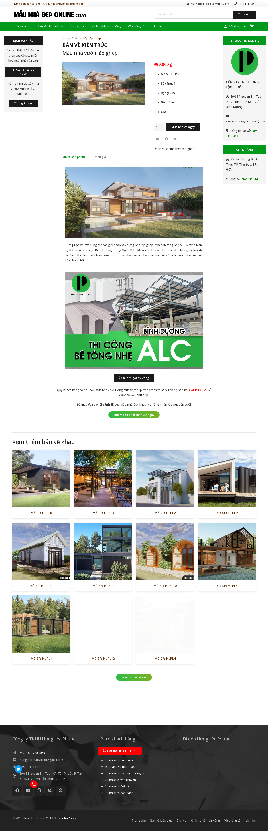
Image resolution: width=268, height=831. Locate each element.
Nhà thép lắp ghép (88, 38)
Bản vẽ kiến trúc (161, 820)
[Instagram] (39, 791)
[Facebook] (17, 791)
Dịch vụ (181, 820)
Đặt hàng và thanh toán (121, 767)
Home (66, 38)
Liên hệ (251, 820)
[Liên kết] (49, 14)
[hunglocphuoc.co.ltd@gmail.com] (16, 759)
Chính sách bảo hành (119, 793)
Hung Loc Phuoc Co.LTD (39, 818)
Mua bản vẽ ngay (183, 127)
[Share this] (166, 139)
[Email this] (158, 139)
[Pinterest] (61, 791)
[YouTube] (28, 791)
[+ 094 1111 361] (30, 766)
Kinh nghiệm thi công (205, 820)
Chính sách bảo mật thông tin (125, 773)
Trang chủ (139, 820)
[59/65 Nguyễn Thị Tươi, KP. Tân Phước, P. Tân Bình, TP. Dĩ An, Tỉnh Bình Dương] (16, 776)
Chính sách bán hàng (119, 760)
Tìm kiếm (244, 14)
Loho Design (69, 818)
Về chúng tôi (232, 820)
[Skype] (50, 791)
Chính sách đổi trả (117, 786)
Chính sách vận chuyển (120, 780)
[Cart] (252, 26)
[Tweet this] (175, 139)
